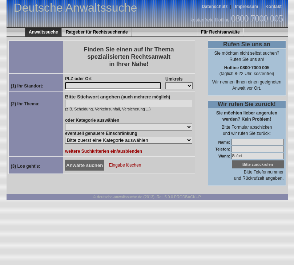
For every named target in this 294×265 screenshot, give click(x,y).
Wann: (224, 155)
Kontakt (273, 6)
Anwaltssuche (43, 32)
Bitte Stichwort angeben (117, 97)
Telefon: (223, 149)
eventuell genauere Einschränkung (101, 133)
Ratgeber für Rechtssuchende (97, 32)
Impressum (246, 6)
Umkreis (173, 79)
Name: (224, 142)
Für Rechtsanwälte (220, 32)
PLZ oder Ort (78, 78)
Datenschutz (214, 6)
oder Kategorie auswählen (92, 120)
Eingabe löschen (125, 165)
